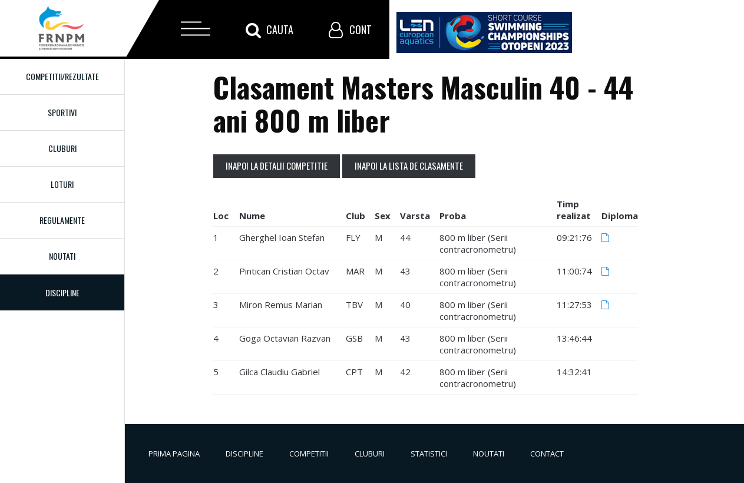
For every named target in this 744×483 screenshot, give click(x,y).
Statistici (429, 453)
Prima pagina (174, 453)
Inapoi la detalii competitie (277, 165)
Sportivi (62, 112)
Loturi (62, 184)
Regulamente (62, 220)
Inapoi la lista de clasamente (409, 165)
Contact (547, 453)
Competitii (309, 453)
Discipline (244, 453)
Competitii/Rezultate (62, 76)
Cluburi (62, 148)
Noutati (62, 256)
